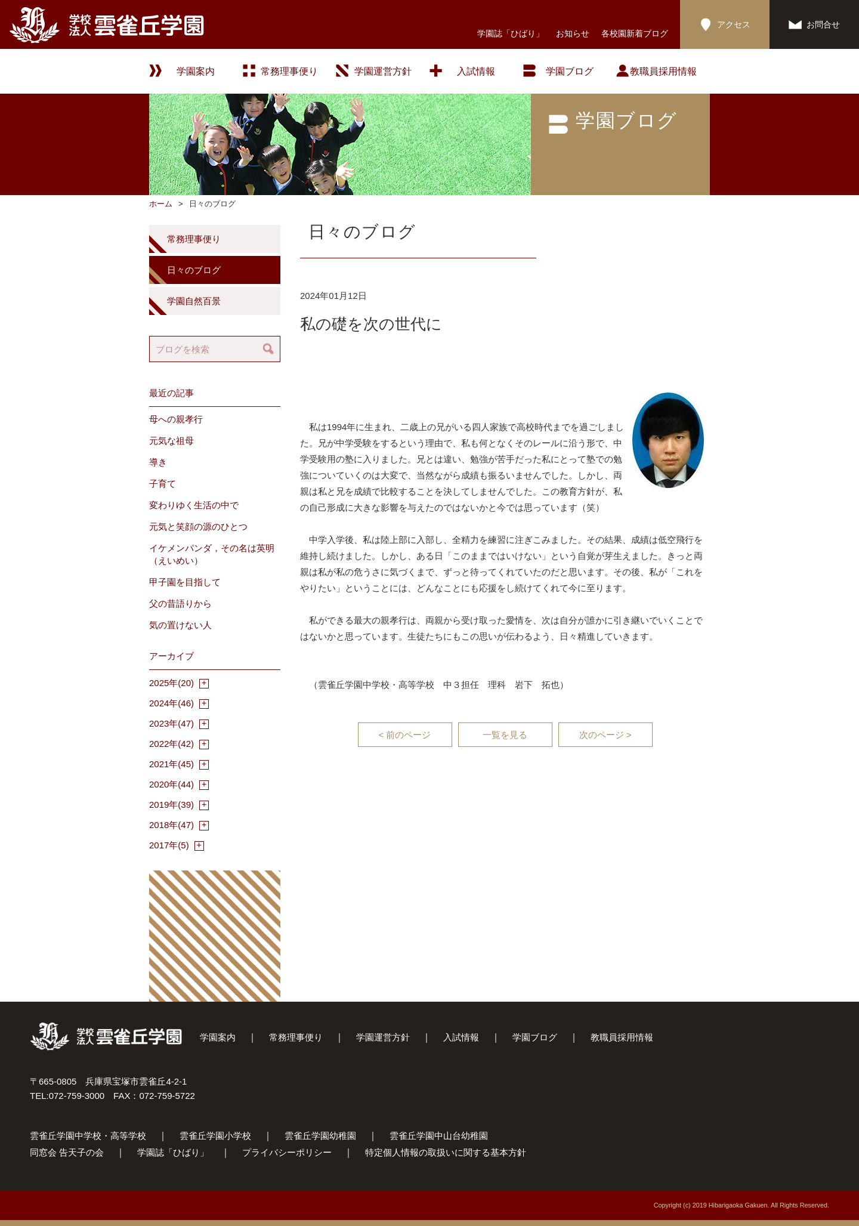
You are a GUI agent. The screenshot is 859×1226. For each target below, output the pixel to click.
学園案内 (218, 1037)
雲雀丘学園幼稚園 (320, 1136)
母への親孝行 (176, 419)
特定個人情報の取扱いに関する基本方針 (445, 1152)
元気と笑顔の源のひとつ (198, 526)
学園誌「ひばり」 (510, 33)
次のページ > (605, 735)
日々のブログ (194, 270)
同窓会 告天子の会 (67, 1152)
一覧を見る (505, 735)
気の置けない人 (180, 625)
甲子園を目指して (185, 582)
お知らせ (572, 33)
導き (158, 462)
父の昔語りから (180, 603)
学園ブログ (534, 1037)
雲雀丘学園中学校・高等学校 (88, 1136)
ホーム (160, 203)
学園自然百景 (194, 301)
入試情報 (476, 71)
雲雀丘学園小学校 (215, 1136)
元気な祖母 (171, 441)
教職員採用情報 (663, 71)
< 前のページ (405, 735)
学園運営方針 (383, 71)
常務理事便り (289, 71)
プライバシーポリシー (287, 1152)
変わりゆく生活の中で (194, 505)
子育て (162, 483)
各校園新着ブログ (634, 33)
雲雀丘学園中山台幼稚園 (439, 1136)
